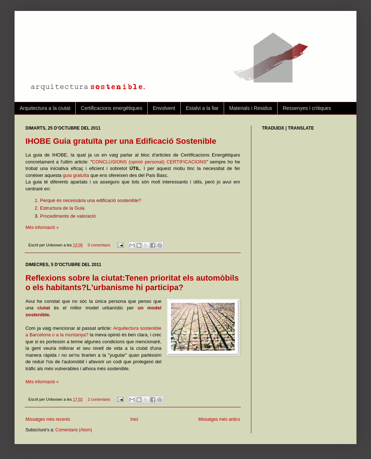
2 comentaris (99, 399)
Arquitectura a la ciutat (45, 108)
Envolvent (164, 108)
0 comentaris (99, 245)
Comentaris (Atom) (73, 429)
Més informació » (42, 227)
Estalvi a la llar (202, 108)
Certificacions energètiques (111, 108)
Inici (134, 419)
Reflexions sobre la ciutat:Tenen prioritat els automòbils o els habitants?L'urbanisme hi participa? (132, 282)
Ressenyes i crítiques (307, 108)
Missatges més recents (47, 419)
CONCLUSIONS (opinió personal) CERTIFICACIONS (149, 162)
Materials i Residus (250, 108)
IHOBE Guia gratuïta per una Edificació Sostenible (120, 141)
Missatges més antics (219, 419)
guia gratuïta (76, 175)
